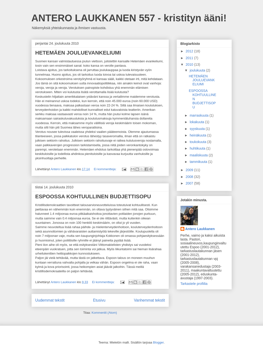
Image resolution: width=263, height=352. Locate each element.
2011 (190, 58)
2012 (190, 51)
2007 (190, 183)
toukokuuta (198, 142)
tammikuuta (199, 162)
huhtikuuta (198, 148)
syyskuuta (198, 129)
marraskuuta (200, 115)
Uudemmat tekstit (50, 300)
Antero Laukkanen (200, 229)
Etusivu (99, 300)
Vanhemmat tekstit (149, 300)
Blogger (158, 342)
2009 (190, 170)
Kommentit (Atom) (104, 312)
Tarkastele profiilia (194, 284)
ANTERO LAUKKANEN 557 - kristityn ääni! (129, 18)
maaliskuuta (199, 155)
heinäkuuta (198, 135)
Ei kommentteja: (105, 169)
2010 (190, 64)
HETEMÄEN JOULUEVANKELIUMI (78, 53)
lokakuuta (197, 122)
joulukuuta (198, 70)
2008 (190, 177)
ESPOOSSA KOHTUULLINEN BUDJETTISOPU (93, 196)
